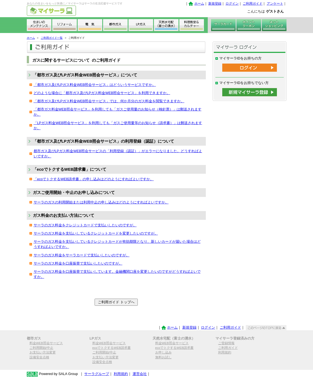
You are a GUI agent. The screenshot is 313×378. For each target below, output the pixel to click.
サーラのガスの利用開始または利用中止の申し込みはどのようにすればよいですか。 (101, 202)
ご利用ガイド (252, 3)
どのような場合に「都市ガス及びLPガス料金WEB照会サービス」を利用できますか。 (102, 93)
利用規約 (224, 352)
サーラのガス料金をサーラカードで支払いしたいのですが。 (82, 255)
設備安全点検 (39, 357)
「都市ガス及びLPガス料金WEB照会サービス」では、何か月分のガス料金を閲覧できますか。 (109, 101)
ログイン (232, 3)
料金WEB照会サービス (46, 343)
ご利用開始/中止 (41, 347)
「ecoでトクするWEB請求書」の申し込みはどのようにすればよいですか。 (94, 179)
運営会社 (140, 374)
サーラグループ (96, 374)
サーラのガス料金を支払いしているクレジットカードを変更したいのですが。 (96, 233)
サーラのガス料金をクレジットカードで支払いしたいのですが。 (85, 225)
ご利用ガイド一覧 (52, 37)
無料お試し (163, 357)
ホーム (199, 3)
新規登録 (214, 3)
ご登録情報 (226, 343)
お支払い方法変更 (43, 352)
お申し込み (163, 352)
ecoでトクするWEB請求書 (111, 347)
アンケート (275, 3)
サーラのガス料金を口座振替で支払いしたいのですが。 (78, 263)
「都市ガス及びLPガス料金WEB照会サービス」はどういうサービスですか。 (95, 85)
